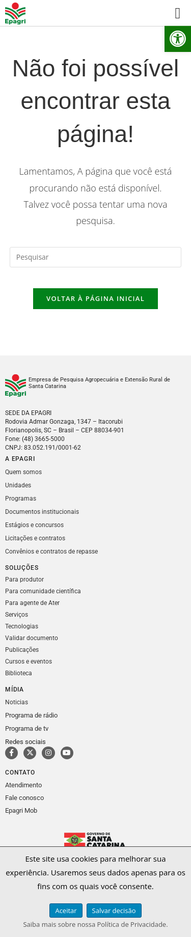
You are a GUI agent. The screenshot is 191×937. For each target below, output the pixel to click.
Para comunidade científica (43, 591)
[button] (178, 38)
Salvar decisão (114, 910)
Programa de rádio (31, 715)
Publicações (22, 649)
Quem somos (23, 472)
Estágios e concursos (34, 525)
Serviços (16, 614)
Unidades (18, 485)
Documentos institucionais (42, 511)
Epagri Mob (21, 810)
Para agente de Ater (32, 603)
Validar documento (31, 638)
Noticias (16, 702)
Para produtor (24, 579)
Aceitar (65, 910)
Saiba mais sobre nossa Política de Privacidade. (95, 924)
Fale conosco (24, 798)
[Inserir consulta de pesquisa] (96, 257)
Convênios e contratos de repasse (51, 551)
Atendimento (23, 785)
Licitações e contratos (35, 538)
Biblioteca (18, 673)
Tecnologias (21, 626)
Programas (20, 498)
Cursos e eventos (28, 661)
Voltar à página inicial (95, 298)
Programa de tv (26, 728)
